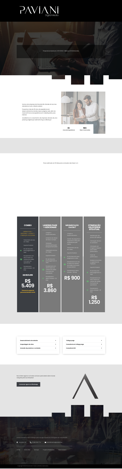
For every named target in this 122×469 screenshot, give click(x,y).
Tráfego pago (70, 340)
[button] (38, 340)
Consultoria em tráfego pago (75, 344)
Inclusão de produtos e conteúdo (30, 348)
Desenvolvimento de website (29, 340)
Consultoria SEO (71, 348)
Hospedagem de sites (27, 344)
